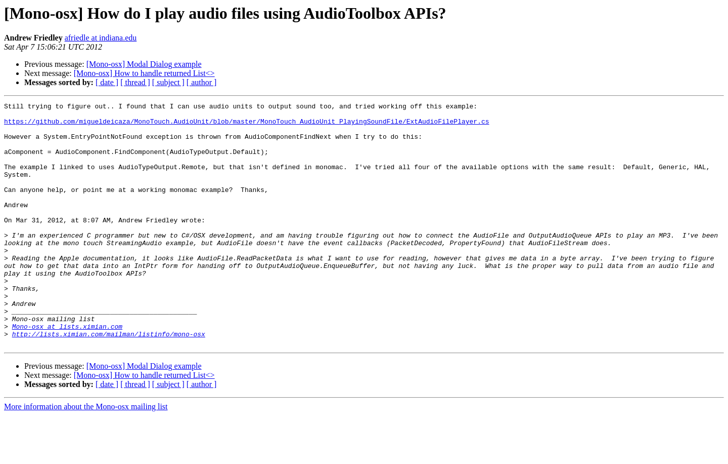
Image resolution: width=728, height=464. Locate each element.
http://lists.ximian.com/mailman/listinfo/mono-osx (108, 380)
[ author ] (202, 82)
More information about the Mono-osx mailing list (86, 455)
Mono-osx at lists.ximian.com (67, 371)
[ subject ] (168, 82)
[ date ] (107, 82)
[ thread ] (135, 82)
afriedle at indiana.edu (101, 37)
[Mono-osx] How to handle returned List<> (144, 73)
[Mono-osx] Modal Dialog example (144, 64)
